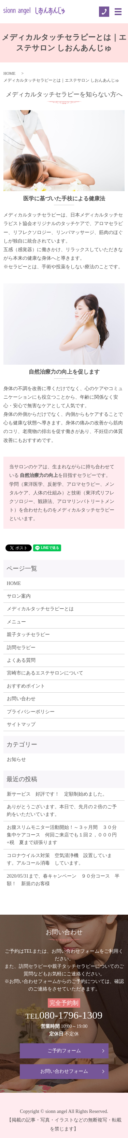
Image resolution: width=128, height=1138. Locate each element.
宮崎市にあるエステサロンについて (45, 673)
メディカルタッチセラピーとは (40, 608)
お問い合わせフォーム (64, 1071)
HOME (9, 73)
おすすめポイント (26, 686)
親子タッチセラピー (28, 634)
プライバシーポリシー (31, 711)
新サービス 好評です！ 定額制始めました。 (57, 794)
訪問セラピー (21, 647)
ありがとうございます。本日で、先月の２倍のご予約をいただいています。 (62, 810)
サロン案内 (19, 596)
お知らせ (16, 759)
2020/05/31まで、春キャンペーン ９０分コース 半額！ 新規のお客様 (63, 879)
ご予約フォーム (64, 1050)
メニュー (16, 621)
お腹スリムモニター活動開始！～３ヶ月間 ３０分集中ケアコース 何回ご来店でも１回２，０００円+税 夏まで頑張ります (62, 835)
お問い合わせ (21, 698)
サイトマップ (21, 724)
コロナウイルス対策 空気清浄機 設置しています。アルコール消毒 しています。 (59, 859)
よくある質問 (21, 660)
